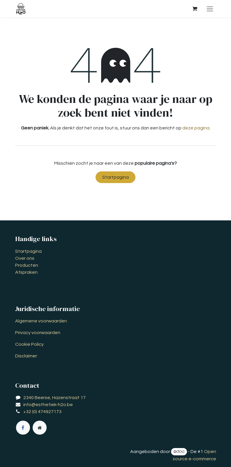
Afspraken (26, 272)
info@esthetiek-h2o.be (48, 404)
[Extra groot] (40, 428)
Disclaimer (26, 356)
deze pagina (195, 128)
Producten (26, 265)
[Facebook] (23, 428)
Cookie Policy (29, 344)
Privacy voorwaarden (37, 332)
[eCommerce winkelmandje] (194, 8)
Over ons (24, 258)
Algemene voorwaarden (41, 321)
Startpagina (115, 177)
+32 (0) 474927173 (42, 411)
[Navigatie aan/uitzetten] (210, 8)
